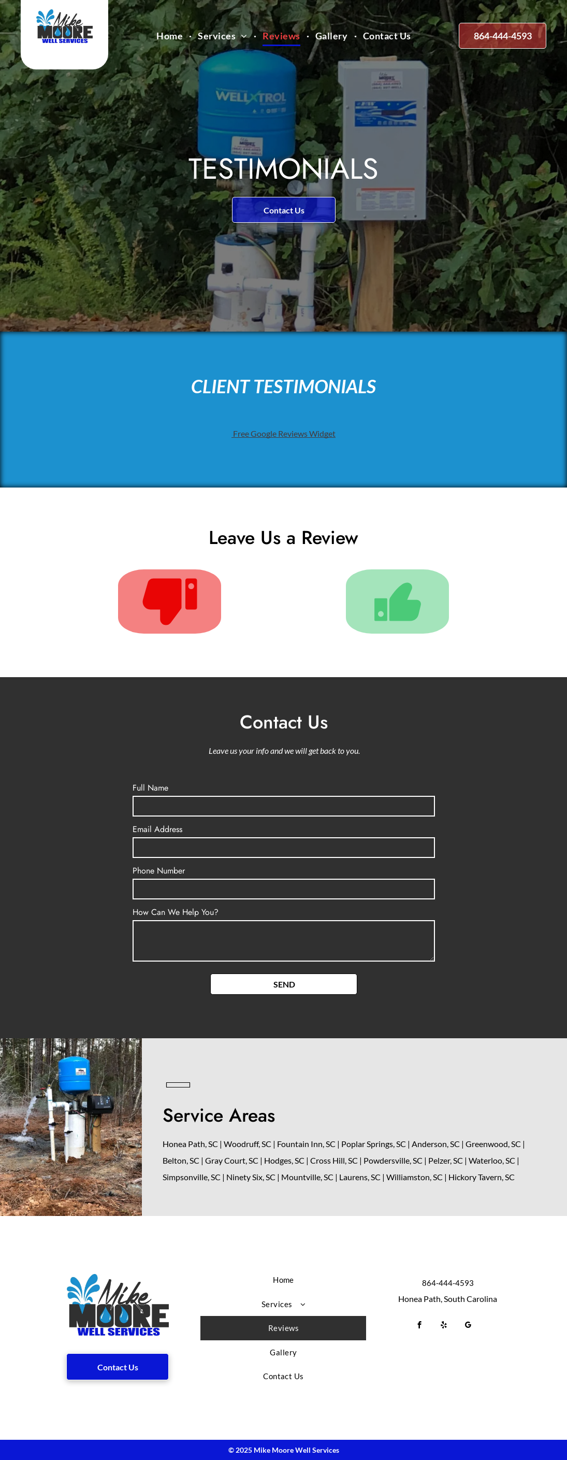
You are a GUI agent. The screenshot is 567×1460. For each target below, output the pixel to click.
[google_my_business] (468, 1326)
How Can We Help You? (176, 912)
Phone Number (159, 871)
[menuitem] (171, 36)
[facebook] (419, 1326)
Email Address (157, 829)
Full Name (150, 788)
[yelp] (444, 1326)
